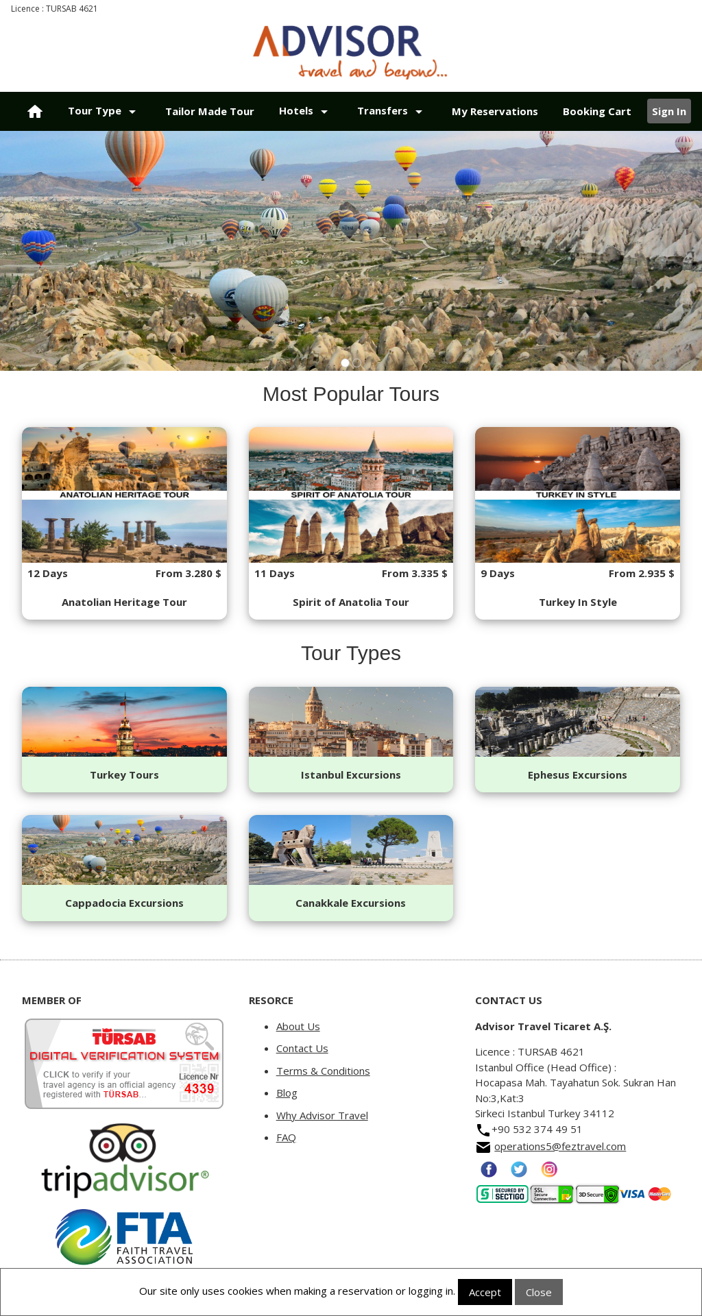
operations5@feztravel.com (560, 1146)
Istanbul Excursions (351, 774)
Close (539, 1292)
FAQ (286, 1137)
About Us (298, 1026)
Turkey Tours (124, 774)
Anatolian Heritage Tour (124, 602)
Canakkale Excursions (350, 903)
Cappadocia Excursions (124, 903)
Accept (485, 1292)
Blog (287, 1092)
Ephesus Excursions (577, 774)
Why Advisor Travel (322, 1115)
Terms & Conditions (323, 1070)
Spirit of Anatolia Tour (351, 602)
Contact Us (302, 1048)
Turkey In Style (578, 602)
